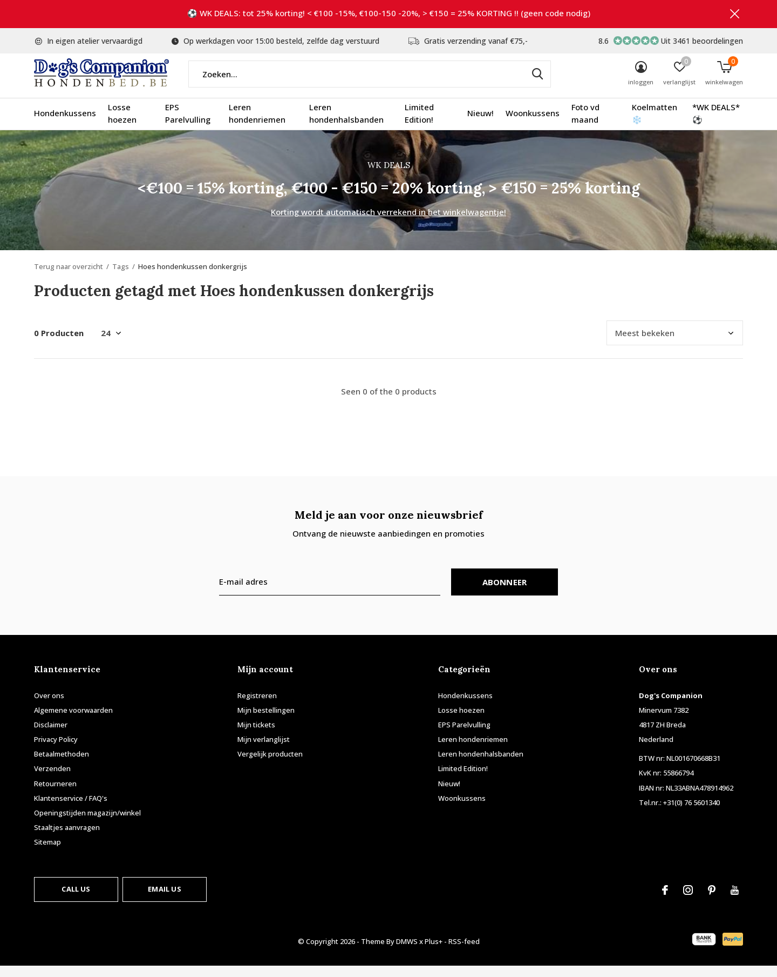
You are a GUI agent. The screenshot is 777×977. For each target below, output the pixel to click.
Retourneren (55, 794)
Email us (164, 900)
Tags (120, 277)
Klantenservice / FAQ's (70, 809)
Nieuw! (480, 124)
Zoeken (536, 84)
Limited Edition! (419, 124)
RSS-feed (464, 952)
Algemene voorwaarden (73, 721)
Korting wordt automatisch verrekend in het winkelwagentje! (388, 222)
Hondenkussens (65, 124)
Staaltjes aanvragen (67, 838)
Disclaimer (50, 735)
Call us (76, 900)
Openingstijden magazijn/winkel (87, 823)
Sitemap (47, 853)
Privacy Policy (56, 750)
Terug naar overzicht (68, 277)
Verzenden (52, 780)
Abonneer (504, 592)
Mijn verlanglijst (263, 750)
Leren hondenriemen (257, 124)
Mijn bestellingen (266, 721)
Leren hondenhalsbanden (346, 124)
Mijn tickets (256, 735)
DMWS (407, 952)
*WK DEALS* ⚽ (716, 124)
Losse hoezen (122, 124)
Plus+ (433, 952)
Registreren (257, 706)
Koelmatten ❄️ (654, 124)
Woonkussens (533, 124)
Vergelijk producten (270, 764)
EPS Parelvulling (187, 124)
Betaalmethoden (61, 764)
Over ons (49, 706)
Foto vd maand (585, 124)
